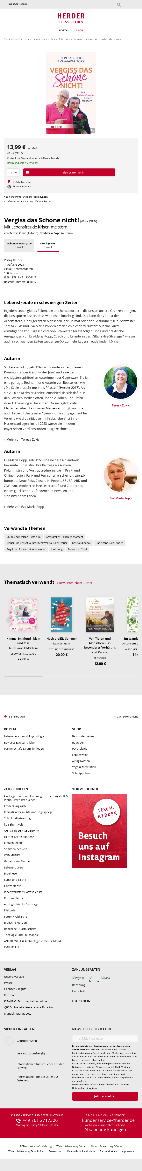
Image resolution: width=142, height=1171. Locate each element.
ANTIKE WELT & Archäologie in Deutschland (32, 941)
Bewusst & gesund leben (20, 742)
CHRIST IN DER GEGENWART (22, 830)
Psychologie (79, 748)
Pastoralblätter (13, 898)
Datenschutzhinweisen (84, 1088)
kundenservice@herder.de (108, 1120)
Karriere (9, 995)
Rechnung (78, 985)
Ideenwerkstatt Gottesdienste (23, 892)
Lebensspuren (13, 867)
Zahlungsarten (86, 969)
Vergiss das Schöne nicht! (108, 39)
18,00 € (19, 245)
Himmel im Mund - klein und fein (23, 641)
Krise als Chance (81, 543)
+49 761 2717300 (40, 1120)
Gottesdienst (12, 886)
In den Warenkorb (72, 172)
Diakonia (9, 910)
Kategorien (64, 39)
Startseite (24, 39)
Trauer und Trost (77, 549)
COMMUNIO (12, 855)
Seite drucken (17, 716)
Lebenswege (80, 755)
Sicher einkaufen (19, 1029)
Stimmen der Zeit (15, 849)
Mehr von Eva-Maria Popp (25, 507)
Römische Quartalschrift (20, 929)
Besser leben (40, 39)
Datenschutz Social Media (81, 1151)
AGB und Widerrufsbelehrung (36, 1146)
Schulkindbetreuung (17, 818)
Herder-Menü (18, 4)
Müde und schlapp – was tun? (24, 537)
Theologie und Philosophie (21, 935)
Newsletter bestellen (91, 1029)
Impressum (128, 1151)
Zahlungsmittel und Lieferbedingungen (27, 196)
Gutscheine (82, 1001)
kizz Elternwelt (13, 824)
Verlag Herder (85, 789)
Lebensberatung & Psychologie (24, 736)
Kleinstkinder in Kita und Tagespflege (28, 812)
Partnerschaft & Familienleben (24, 748)
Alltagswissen (81, 761)
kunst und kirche (15, 880)
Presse (8, 983)
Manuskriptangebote (17, 1013)
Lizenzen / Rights (15, 989)
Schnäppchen (81, 773)
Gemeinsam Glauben (18, 861)
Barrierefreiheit (108, 1151)
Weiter (133, 620)
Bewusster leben (83, 39)
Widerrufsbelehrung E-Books (106, 1146)
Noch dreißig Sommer (61, 638)
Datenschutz (56, 1151)
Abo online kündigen (105, 1129)
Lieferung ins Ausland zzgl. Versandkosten (28, 201)
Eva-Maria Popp (50, 233)
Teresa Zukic (18, 233)
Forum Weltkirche (15, 916)
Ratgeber (78, 742)
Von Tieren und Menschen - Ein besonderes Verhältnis (100, 643)
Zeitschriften (16, 789)
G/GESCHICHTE (13, 947)
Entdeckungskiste (15, 806)
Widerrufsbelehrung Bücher (71, 1146)
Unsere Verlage (14, 976)
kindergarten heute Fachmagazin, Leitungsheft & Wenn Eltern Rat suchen (36, 798)
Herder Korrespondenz (19, 837)
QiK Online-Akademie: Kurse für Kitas (28, 1007)
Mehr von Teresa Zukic (22, 439)
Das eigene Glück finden (109, 543)
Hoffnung (57, 549)
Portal (64, 30)
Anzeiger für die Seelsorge (21, 904)
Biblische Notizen (15, 922)
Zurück (9, 620)
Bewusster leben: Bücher (75, 583)
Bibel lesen (11, 873)
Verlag (10, 969)
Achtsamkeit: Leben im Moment (64, 537)
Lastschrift (79, 991)
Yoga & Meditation (84, 767)
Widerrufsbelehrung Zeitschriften (26, 1151)
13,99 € (48, 245)
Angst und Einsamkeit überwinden (26, 549)
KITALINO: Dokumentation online (25, 1001)
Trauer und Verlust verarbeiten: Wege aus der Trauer (37, 543)
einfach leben (13, 843)
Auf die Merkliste (22, 182)
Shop (79, 30)
